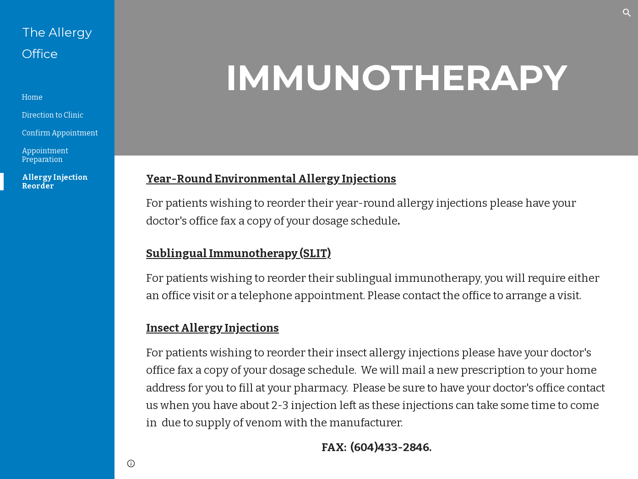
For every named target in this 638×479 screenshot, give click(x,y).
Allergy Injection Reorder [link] (55, 181)
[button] (627, 13)
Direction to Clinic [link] (52, 115)
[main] (396, 77)
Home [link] (32, 97)
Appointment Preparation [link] (45, 155)
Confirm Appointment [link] (60, 133)
